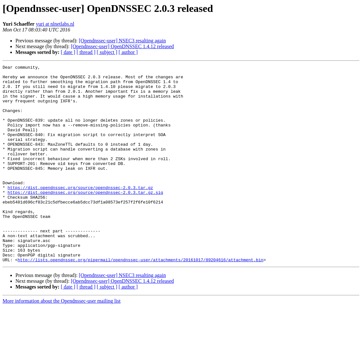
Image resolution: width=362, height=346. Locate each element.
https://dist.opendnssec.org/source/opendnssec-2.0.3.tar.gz (80, 212)
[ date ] (68, 52)
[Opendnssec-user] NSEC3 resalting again (122, 40)
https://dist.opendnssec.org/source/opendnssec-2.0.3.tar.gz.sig (85, 218)
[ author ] (128, 52)
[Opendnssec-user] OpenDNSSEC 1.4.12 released (122, 46)
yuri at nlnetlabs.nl (55, 24)
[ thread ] (86, 52)
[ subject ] (107, 52)
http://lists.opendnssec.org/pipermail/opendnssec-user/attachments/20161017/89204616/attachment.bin (140, 299)
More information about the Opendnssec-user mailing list (62, 340)
